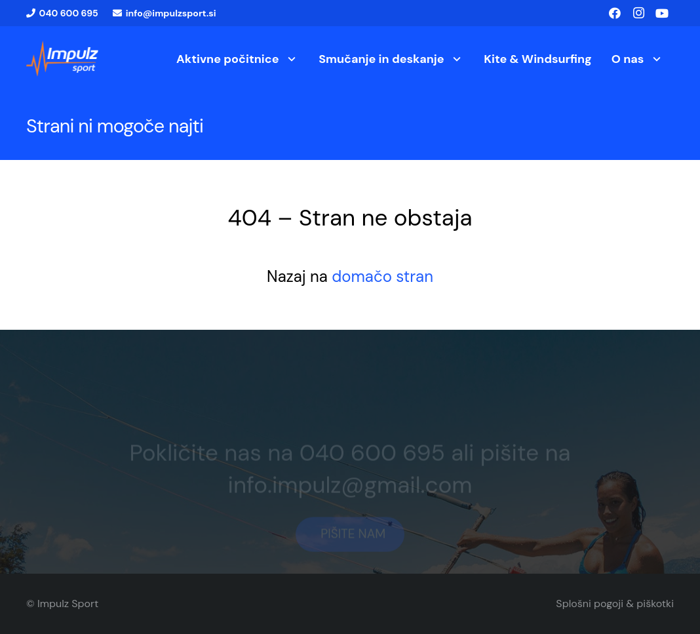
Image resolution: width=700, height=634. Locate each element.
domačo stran (382, 276)
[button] (289, 59)
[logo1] (62, 59)
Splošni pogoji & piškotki (615, 603)
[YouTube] (662, 13)
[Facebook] (615, 13)
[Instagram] (638, 13)
